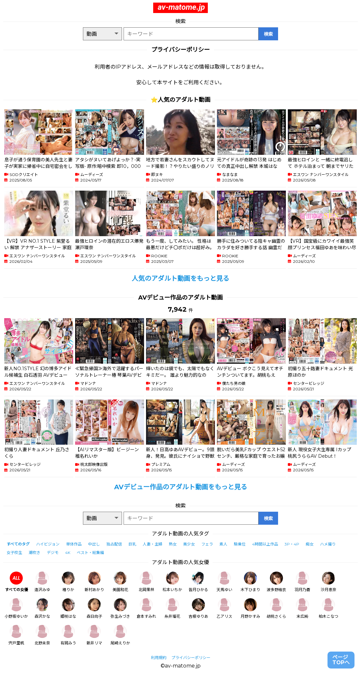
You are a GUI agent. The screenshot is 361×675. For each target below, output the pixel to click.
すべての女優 (16, 582)
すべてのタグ (18, 544)
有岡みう (68, 635)
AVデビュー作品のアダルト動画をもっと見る (180, 487)
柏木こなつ (328, 608)
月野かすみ (250, 608)
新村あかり (94, 582)
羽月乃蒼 (302, 582)
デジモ (53, 552)
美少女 (189, 544)
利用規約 (159, 657)
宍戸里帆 (16, 635)
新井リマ (94, 635)
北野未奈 (42, 635)
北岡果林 (146, 582)
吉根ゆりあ (198, 608)
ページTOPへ (341, 660)
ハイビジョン (48, 544)
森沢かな (42, 608)
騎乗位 (240, 544)
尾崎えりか (120, 635)
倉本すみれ (146, 608)
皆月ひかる (198, 582)
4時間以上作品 (265, 544)
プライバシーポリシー (190, 657)
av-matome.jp (181, 7)
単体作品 (74, 544)
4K (67, 552)
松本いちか (172, 582)
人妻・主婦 (152, 544)
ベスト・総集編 (90, 552)
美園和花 (120, 582)
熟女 (173, 544)
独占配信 (114, 544)
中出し (94, 544)
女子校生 (14, 552)
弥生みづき (120, 608)
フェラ (207, 544)
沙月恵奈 (328, 582)
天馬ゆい (224, 582)
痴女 (310, 544)
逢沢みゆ (42, 582)
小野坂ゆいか (16, 608)
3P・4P (292, 544)
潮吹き (34, 552)
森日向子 (94, 608)
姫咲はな (68, 608)
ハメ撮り (328, 544)
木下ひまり (250, 582)
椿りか (68, 582)
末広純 (302, 608)
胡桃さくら (276, 608)
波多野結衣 (276, 582)
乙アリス (224, 608)
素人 (223, 544)
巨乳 (132, 544)
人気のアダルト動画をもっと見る (180, 278)
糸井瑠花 (172, 608)
